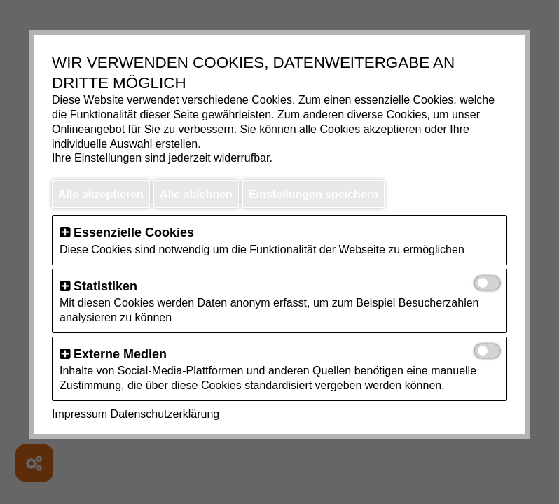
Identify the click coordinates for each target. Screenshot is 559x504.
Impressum (79, 414)
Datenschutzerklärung (165, 414)
